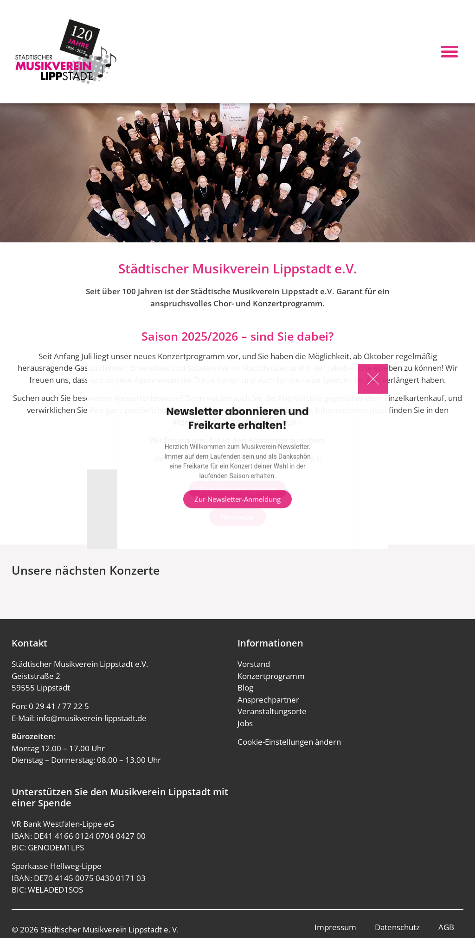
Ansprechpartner (268, 699)
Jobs (245, 723)
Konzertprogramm (271, 676)
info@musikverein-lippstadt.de (92, 718)
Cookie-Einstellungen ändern (289, 741)
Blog (245, 687)
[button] (449, 51)
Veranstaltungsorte (272, 711)
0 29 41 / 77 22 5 (59, 706)
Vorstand (254, 664)
